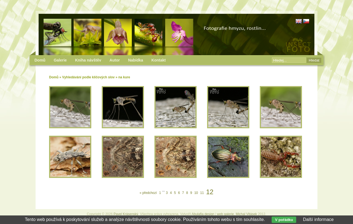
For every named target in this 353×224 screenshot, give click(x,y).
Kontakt (158, 60)
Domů (53, 77)
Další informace (318, 219)
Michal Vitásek (246, 214)
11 (202, 193)
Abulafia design (203, 214)
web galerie (225, 214)
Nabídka (135, 60)
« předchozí (148, 193)
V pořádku (284, 220)
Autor (114, 60)
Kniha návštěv (88, 60)
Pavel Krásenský (126, 214)
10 (196, 193)
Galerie (60, 60)
